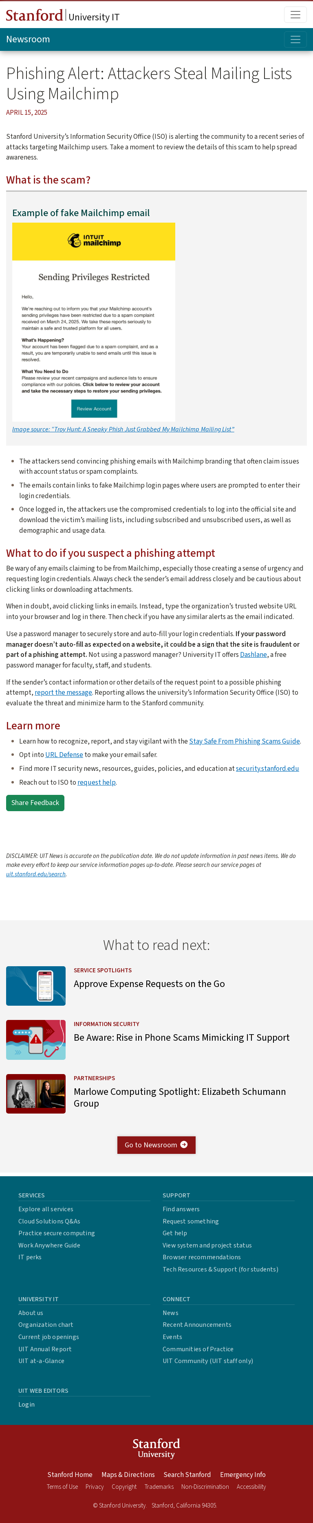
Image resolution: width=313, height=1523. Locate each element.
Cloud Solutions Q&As (49, 1221)
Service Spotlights (104, 970)
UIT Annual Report (45, 1349)
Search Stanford (187, 1475)
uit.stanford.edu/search (36, 874)
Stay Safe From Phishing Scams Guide (244, 741)
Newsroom (28, 39)
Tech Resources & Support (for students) (220, 1269)
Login (26, 1404)
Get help (175, 1233)
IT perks (30, 1257)
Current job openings (48, 1337)
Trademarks (159, 1487)
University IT (63, 16)
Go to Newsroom (157, 1148)
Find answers (181, 1209)
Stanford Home (70, 1475)
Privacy (95, 1487)
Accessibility (251, 1487)
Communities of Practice (198, 1349)
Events (172, 1337)
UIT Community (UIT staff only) (208, 1361)
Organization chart (46, 1324)
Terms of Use (62, 1487)
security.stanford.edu (267, 769)
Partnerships (96, 1080)
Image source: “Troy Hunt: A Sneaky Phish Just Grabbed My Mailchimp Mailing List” (123, 429)
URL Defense (64, 755)
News (171, 1313)
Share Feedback (35, 803)
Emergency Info (243, 1475)
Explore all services (45, 1209)
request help (96, 782)
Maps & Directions (128, 1475)
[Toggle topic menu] (295, 39)
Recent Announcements (197, 1324)
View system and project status (207, 1245)
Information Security (108, 1025)
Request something (191, 1221)
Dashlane (253, 655)
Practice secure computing (56, 1233)
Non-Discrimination (205, 1487)
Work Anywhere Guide (49, 1245)
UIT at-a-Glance (41, 1361)
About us (31, 1313)
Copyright (124, 1487)
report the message (63, 692)
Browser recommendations (202, 1257)
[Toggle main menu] (295, 15)
